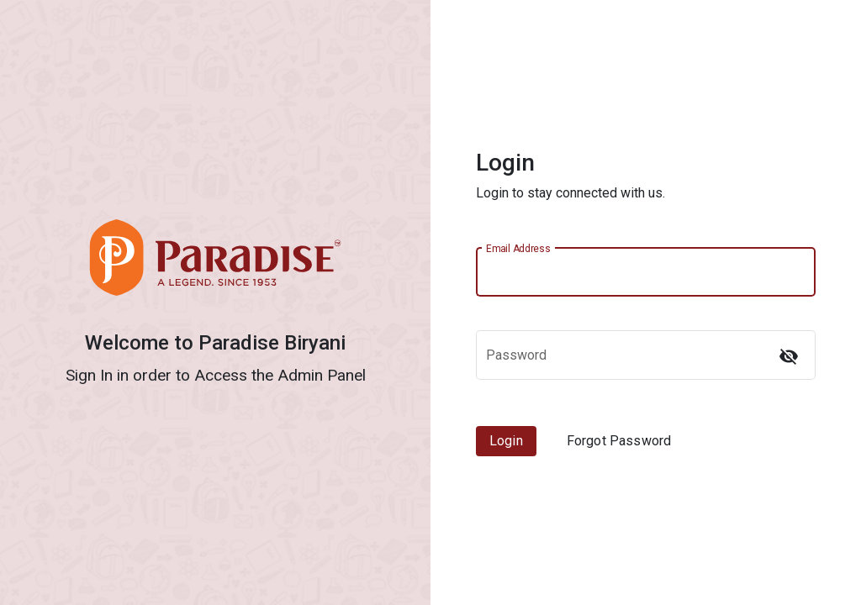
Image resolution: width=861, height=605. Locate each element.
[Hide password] (789, 356)
